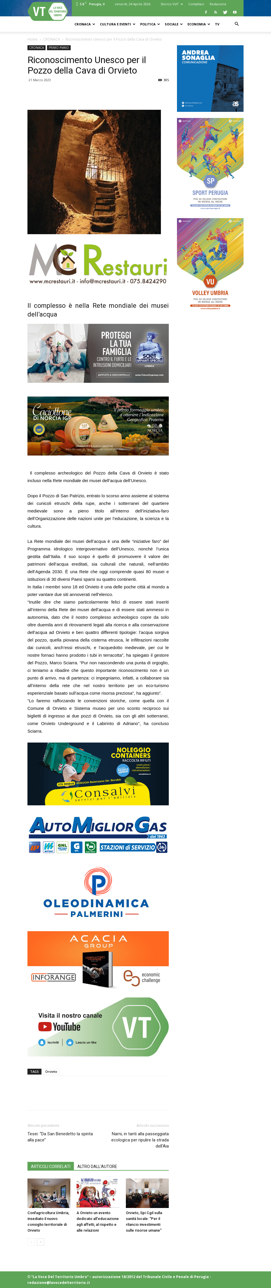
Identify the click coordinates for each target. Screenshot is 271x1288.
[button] (237, 24)
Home (32, 39)
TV (217, 24)
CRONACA (84, 24)
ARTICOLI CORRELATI (50, 1166)
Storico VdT (172, 4)
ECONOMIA (198, 24)
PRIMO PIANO (59, 48)
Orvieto (51, 1071)
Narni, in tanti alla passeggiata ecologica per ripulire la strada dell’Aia (140, 1140)
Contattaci (196, 4)
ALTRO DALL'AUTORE (97, 1166)
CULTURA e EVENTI (118, 24)
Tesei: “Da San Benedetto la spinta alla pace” (60, 1137)
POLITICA (150, 24)
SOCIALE (174, 24)
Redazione (218, 4)
